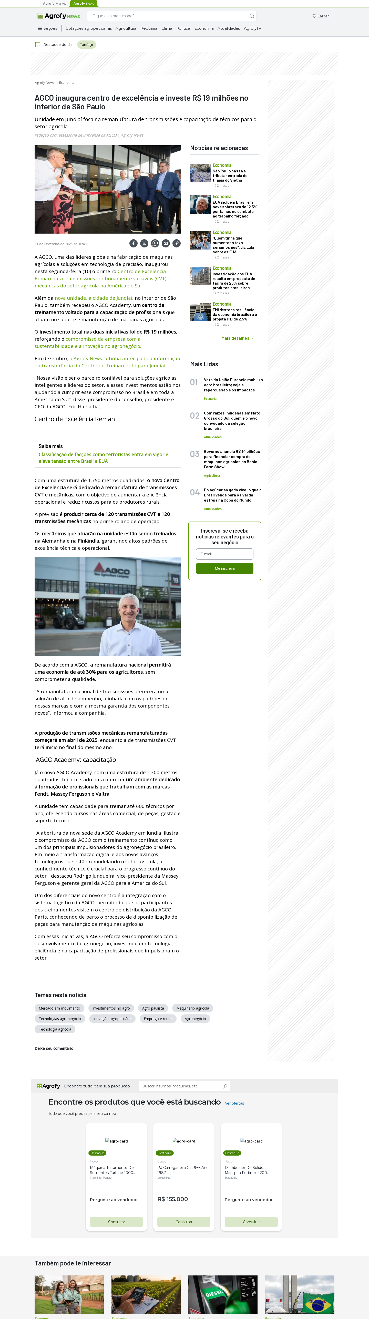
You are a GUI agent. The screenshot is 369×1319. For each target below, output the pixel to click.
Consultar (116, 1222)
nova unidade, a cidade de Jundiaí (93, 298)
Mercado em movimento (59, 1008)
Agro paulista (153, 1008)
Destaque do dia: (54, 44)
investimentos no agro (111, 1008)
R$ (162, 1199)
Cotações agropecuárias (89, 28)
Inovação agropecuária (112, 1018)
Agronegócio (195, 1018)
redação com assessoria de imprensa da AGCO (76, 135)
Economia (203, 28)
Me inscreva (225, 568)
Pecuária (148, 28)
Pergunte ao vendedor (114, 1199)
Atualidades (229, 28)
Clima (166, 28)
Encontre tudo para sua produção (97, 1086)
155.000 (177, 1199)
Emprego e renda (158, 1018)
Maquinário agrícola (192, 1008)
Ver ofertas (234, 1103)
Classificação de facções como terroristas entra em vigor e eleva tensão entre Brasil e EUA (103, 457)
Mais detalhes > (237, 338)
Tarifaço (86, 44)
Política (183, 28)
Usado (162, 1161)
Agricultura (126, 28)
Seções (50, 28)
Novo (94, 1161)
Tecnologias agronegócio (60, 1018)
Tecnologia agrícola (55, 1029)
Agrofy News (45, 82)
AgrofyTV (252, 28)
